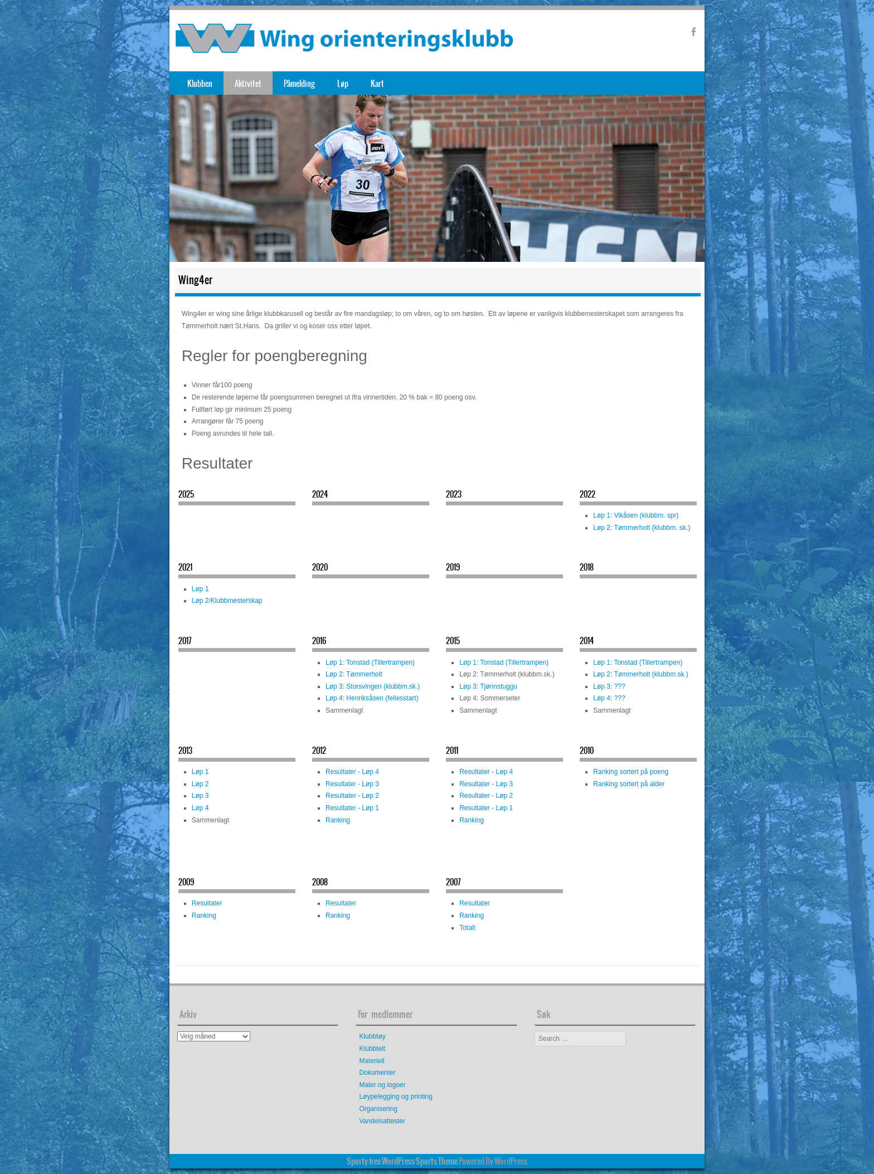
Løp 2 (200, 784)
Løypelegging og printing (395, 1096)
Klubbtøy (372, 1036)
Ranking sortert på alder (628, 784)
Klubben (199, 83)
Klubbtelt (372, 1049)
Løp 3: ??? (609, 686)
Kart (377, 83)
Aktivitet (248, 83)
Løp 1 (200, 589)
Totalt (467, 928)
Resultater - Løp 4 (352, 772)
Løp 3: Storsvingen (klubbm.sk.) (373, 686)
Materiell (371, 1061)
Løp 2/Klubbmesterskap (227, 601)
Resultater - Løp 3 (352, 784)
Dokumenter (377, 1072)
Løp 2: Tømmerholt (354, 674)
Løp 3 (200, 796)
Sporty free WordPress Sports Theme (402, 1161)
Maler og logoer (382, 1085)
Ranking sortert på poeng (630, 772)
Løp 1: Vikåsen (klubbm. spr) (635, 515)
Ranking (338, 820)
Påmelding (299, 83)
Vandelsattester (382, 1121)
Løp (342, 83)
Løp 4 (200, 808)
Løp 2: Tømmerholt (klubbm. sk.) (641, 528)
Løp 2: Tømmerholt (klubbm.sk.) (640, 674)
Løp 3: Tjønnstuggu (488, 686)
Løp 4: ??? (609, 698)
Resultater (207, 903)
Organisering (378, 1109)
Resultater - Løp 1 (352, 808)
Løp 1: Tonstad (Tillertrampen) (370, 662)
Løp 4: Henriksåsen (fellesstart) (372, 698)
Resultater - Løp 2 (352, 796)
